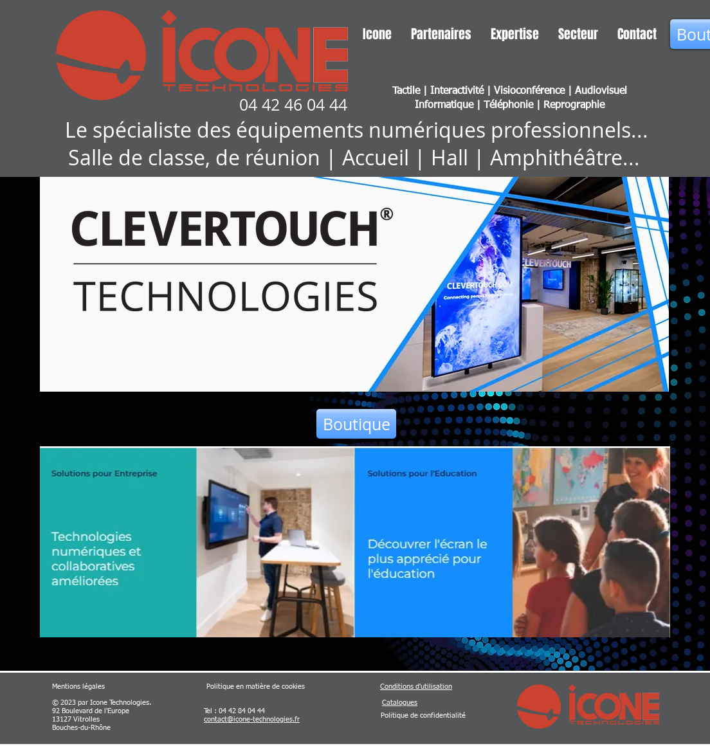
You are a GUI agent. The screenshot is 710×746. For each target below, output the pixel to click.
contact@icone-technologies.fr (252, 719)
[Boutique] (356, 424)
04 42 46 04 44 (293, 104)
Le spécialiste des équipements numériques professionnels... (356, 129)
